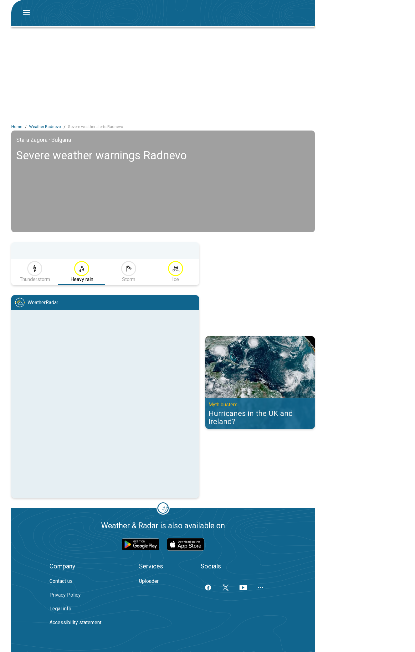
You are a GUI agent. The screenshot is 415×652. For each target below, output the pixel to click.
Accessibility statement (75, 622)
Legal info (60, 609)
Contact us (61, 581)
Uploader (149, 581)
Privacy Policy (65, 595)
